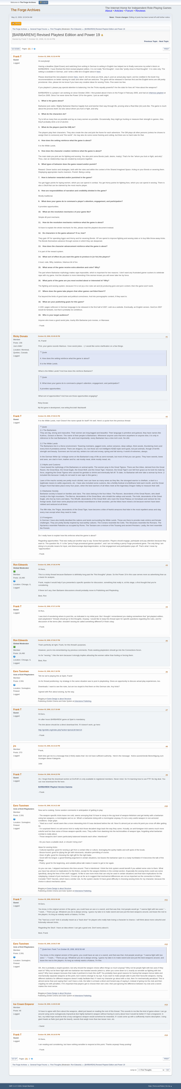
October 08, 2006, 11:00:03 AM (49, 1004)
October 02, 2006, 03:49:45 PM (49, 336)
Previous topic (151, 41)
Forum (129, 10)
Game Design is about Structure (59, 699)
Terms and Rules (158, 1086)
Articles (118, 10)
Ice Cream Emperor (23, 1004)
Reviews (140, 10)
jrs (14, 746)
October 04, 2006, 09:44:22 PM (49, 774)
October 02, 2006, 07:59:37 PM (49, 640)
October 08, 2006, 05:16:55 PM (49, 1034)
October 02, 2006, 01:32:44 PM (49, 56)
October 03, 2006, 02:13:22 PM (49, 746)
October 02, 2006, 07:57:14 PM (49, 606)
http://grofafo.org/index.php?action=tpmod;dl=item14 (60, 730)
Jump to (133, 1070)
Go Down (16, 49)
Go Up (14, 1059)
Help (149, 1086)
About (108, 10)
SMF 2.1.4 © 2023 (15, 1086)
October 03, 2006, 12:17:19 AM (49, 709)
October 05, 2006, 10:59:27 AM (49, 944)
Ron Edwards (76, 29)
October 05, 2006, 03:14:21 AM (49, 805)
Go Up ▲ (169, 1086)
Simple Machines (28, 1086)
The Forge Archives (25, 10)
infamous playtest (156, 93)
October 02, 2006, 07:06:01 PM (49, 416)
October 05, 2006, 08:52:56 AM (49, 899)
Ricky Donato (20, 336)
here (99, 72)
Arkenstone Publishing (82, 701)
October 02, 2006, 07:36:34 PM (49, 564)
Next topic (164, 41)
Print (166, 49)
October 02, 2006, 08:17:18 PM (49, 671)
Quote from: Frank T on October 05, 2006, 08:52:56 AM (63, 949)
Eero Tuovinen (21, 671)
